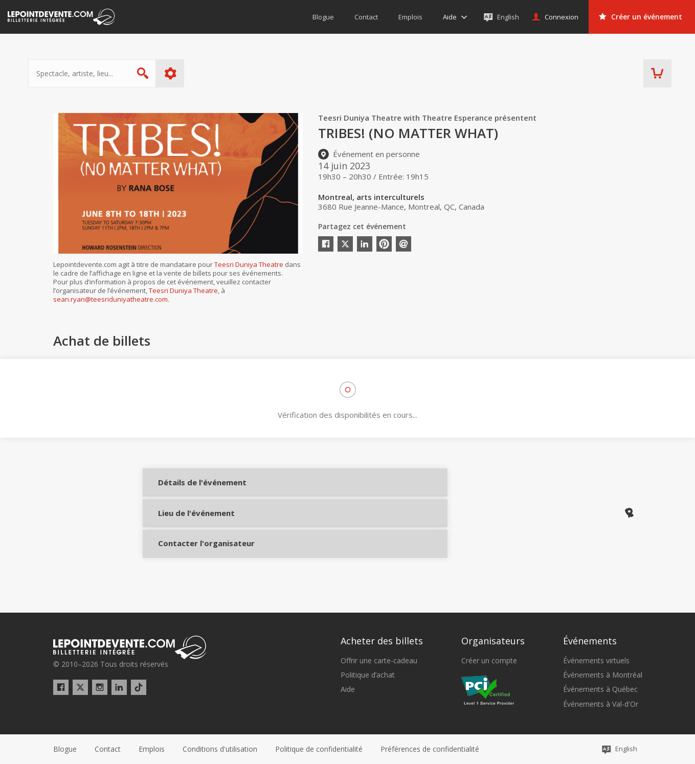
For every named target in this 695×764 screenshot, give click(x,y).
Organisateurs (493, 641)
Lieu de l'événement (190, 523)
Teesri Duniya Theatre (248, 264)
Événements (590, 641)
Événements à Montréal (602, 675)
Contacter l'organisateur (190, 558)
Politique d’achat (368, 675)
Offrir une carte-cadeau (379, 660)
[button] (429, 749)
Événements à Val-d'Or (600, 704)
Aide (348, 689)
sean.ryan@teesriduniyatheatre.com (110, 299)
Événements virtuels (596, 660)
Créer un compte (489, 660)
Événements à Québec (600, 689)
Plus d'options (195, 73)
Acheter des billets (382, 641)
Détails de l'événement (190, 490)
